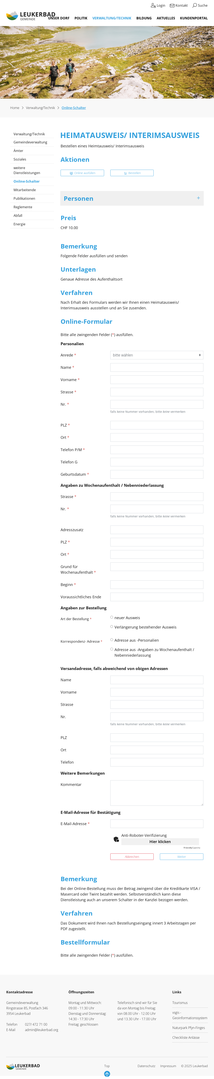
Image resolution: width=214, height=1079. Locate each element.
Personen (78, 198)
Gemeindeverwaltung (30, 142)
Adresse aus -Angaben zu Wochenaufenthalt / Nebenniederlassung (154, 652)
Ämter (18, 150)
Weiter (181, 857)
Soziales (20, 159)
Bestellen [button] (132, 173)
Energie (19, 224)
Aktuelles (166, 18)
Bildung (144, 18)
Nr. (65, 404)
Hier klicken (160, 841)
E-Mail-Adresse (75, 823)
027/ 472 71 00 (36, 1024)
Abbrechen (132, 857)
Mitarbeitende (25, 190)
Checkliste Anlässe (186, 1037)
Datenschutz (146, 1066)
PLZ (65, 425)
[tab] (132, 198)
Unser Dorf (59, 18)
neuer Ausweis (127, 617)
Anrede (68, 355)
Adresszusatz (72, 529)
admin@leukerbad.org (41, 1030)
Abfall (18, 215)
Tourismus (180, 1002)
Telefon (67, 762)
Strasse (68, 391)
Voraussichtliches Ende (81, 596)
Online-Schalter (26, 182)
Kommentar (71, 784)
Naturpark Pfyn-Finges (188, 1027)
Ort (65, 437)
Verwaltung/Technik (111, 18)
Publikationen (24, 198)
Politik (81, 18)
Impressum (168, 1066)
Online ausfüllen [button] (83, 173)
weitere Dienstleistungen (27, 170)
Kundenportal (194, 18)
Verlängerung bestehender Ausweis (145, 627)
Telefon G (69, 461)
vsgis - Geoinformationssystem (189, 1015)
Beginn (68, 584)
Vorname (70, 379)
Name (67, 367)
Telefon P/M (73, 449)
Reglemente (23, 207)
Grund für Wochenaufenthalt (78, 569)
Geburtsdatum (75, 474)
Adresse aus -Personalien (136, 640)
